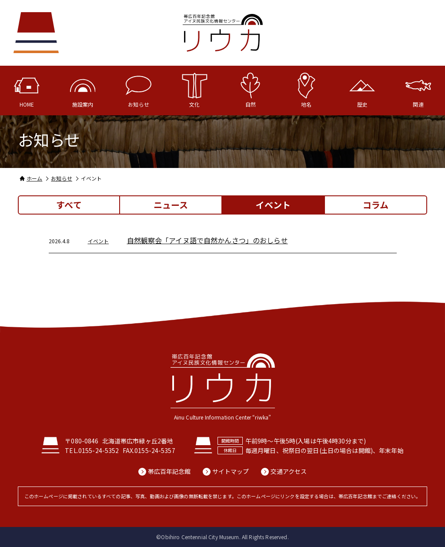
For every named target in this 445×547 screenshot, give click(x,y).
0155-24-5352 (98, 450)
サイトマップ (230, 471)
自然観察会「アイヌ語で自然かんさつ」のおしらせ (207, 240)
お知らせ (61, 178)
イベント (98, 241)
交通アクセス (289, 471)
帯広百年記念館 (169, 471)
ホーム (34, 178)
